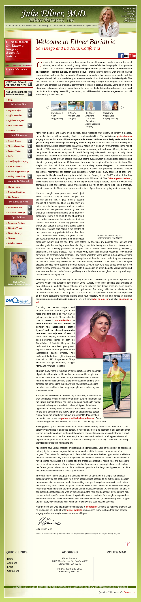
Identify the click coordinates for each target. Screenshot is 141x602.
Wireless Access (15, 243)
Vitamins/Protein (15, 228)
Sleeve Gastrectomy (16, 146)
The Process (13, 197)
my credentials (63, 320)
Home (10, 100)
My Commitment (15, 125)
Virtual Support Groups (18, 171)
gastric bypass (124, 136)
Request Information (16, 69)
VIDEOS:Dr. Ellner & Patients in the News (16, 83)
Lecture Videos (14, 151)
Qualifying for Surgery (18, 161)
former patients (75, 510)
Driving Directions (16, 192)
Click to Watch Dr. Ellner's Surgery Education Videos (17, 49)
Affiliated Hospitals (16, 120)
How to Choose (15, 166)
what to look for (100, 299)
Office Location (15, 115)
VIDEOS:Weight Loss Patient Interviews (16, 93)
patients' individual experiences (78, 418)
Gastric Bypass (14, 141)
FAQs (10, 156)
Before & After (14, 110)
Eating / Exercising (16, 176)
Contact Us (13, 130)
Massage (12, 238)
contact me (92, 507)
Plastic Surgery (15, 233)
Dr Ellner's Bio (15, 207)
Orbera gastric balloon (119, 178)
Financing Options (16, 223)
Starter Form (14, 187)
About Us (12, 563)
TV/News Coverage (16, 212)
